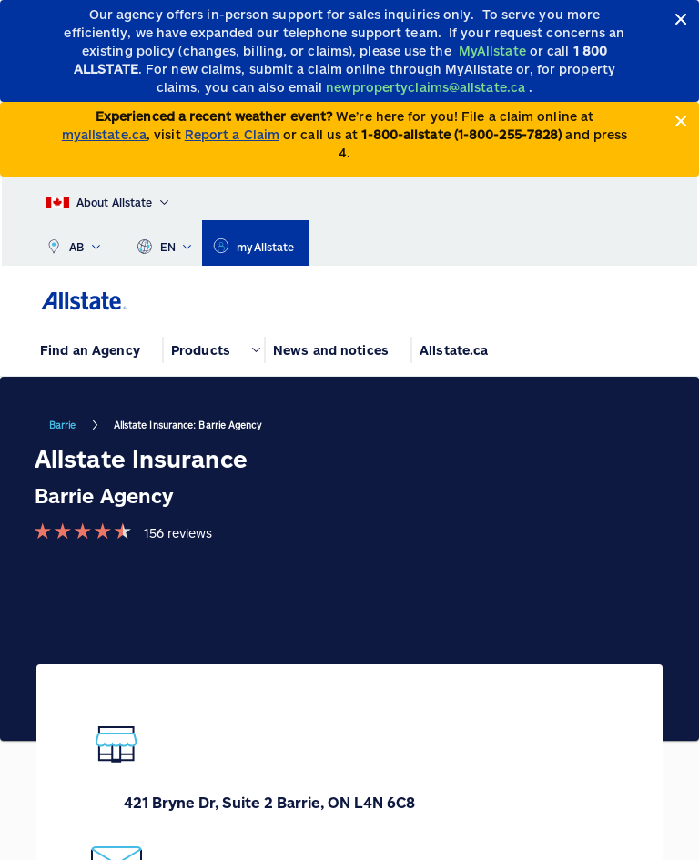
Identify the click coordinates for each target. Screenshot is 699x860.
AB (73, 243)
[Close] (681, 19)
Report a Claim (232, 134)
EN (164, 243)
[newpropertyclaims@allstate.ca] (427, 87)
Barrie (62, 425)
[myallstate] (255, 243)
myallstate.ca (104, 134)
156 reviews (178, 533)
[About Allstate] (107, 198)
